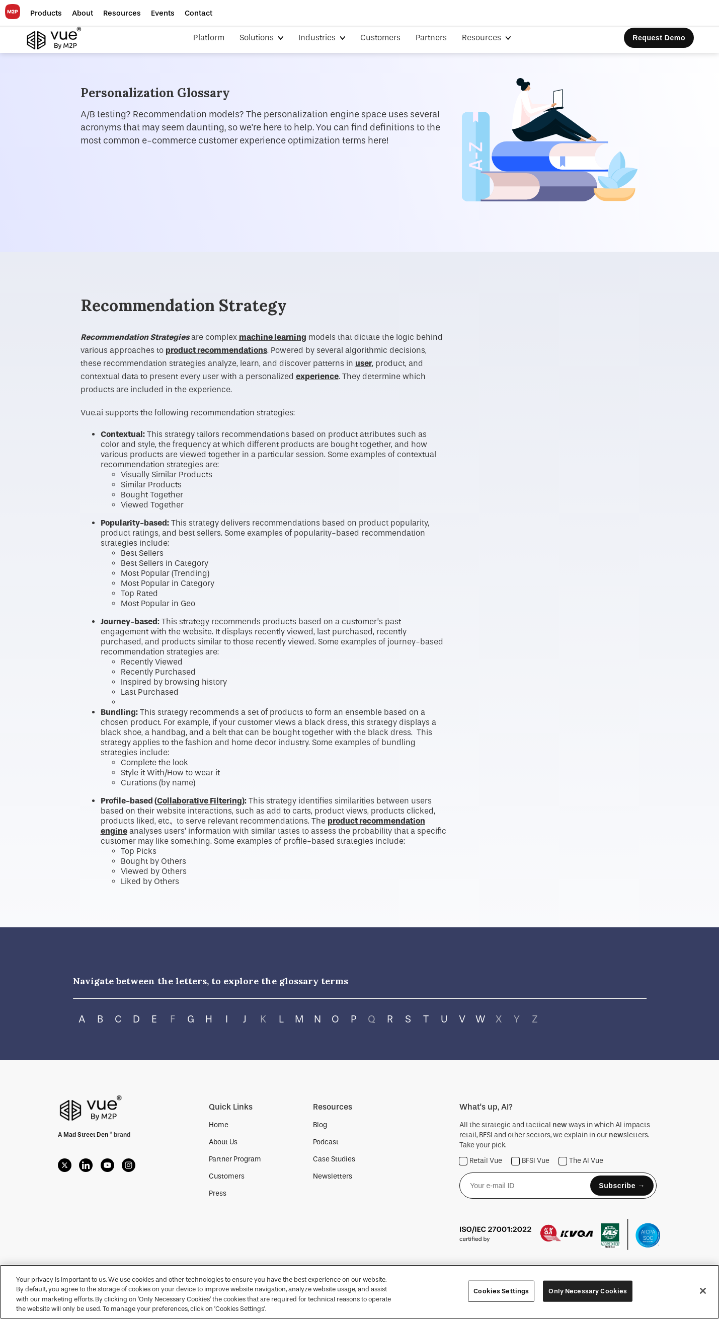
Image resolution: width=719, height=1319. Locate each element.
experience (317, 376)
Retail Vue (480, 1161)
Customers (380, 37)
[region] (359, 1292)
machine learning (272, 337)
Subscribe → (622, 1186)
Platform (208, 37)
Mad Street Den (86, 1134)
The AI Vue (581, 1161)
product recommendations (216, 350)
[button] (46, 13)
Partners (431, 37)
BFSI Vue (530, 1161)
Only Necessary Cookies (587, 1291)
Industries (318, 37)
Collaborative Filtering (199, 800)
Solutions (257, 37)
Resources (482, 37)
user (363, 363)
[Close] (703, 1291)
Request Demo (658, 38)
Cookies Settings (501, 1291)
